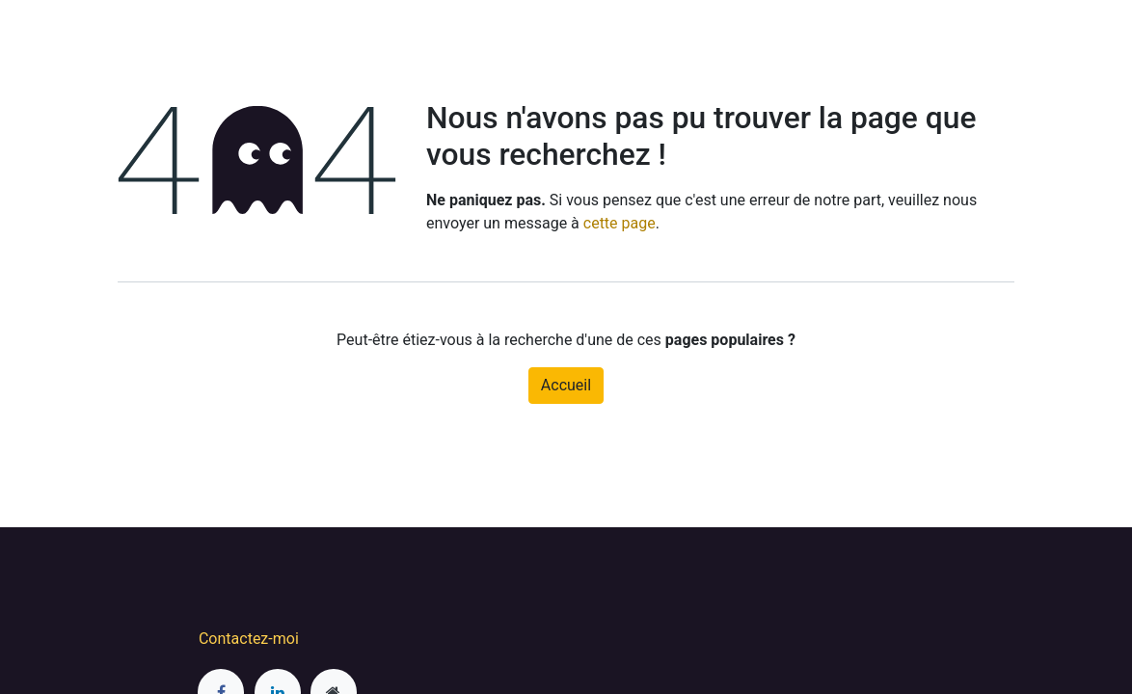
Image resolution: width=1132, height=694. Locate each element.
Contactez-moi (249, 638)
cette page (619, 223)
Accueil (566, 385)
